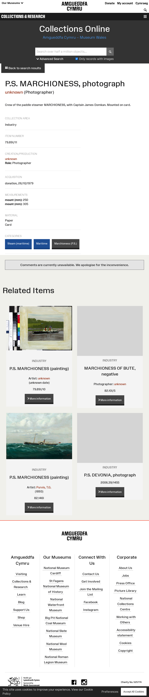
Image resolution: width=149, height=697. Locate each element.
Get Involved (91, 581)
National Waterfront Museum (56, 605)
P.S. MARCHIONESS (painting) (39, 368)
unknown (14, 92)
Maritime (41, 243)
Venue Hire (21, 625)
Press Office (125, 583)
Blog (21, 602)
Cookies (125, 643)
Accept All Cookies (133, 691)
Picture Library (125, 591)
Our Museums (12, 3)
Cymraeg (141, 3)
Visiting (21, 574)
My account (125, 3)
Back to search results (23, 68)
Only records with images (96, 58)
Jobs (125, 575)
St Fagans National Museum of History (56, 586)
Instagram (90, 610)
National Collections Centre (125, 604)
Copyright (125, 650)
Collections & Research (23, 16)
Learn (21, 594)
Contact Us (90, 574)
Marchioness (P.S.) (65, 243)
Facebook (91, 602)
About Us (125, 568)
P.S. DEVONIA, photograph (110, 475)
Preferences (109, 691)
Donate (110, 3)
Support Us (21, 610)
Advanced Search (49, 59)
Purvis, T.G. (43, 487)
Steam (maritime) (18, 243)
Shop (21, 617)
